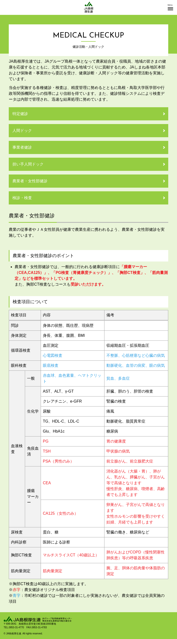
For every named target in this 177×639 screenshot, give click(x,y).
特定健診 (20, 114)
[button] (170, 7)
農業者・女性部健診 (29, 181)
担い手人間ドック (28, 164)
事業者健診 (22, 147)
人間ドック (22, 130)
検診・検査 (22, 198)
